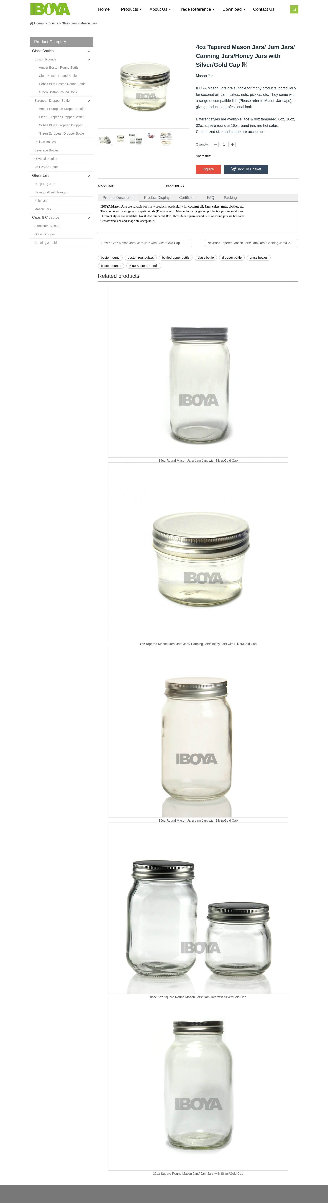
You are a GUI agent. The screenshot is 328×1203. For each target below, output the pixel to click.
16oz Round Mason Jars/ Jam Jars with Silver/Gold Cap (198, 820)
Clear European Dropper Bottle (61, 117)
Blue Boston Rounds (144, 266)
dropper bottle (232, 257)
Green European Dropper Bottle (61, 133)
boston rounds (111, 266)
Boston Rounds (45, 59)
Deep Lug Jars (44, 184)
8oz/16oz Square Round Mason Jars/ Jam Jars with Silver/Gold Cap (198, 997)
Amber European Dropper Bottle (62, 109)
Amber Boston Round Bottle (59, 67)
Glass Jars (69, 23)
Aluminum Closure (47, 226)
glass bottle (206, 257)
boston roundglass (141, 257)
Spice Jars (41, 201)
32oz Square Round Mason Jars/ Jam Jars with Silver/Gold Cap (198, 1173)
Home (38, 23)
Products (51, 23)
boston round (110, 257)
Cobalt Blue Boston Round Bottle (62, 84)
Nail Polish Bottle (46, 167)
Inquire (208, 169)
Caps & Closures (45, 217)
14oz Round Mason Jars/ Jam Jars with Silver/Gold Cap (198, 460)
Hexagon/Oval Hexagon (51, 192)
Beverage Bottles (46, 150)
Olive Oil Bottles (45, 159)
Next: (253, 243)
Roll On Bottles (45, 142)
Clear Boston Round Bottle (58, 76)
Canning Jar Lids (46, 243)
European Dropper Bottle (52, 100)
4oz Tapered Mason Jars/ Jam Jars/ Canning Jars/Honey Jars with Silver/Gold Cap (198, 644)
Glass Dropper (44, 234)
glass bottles (259, 257)
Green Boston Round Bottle (58, 92)
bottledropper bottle (176, 257)
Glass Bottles (43, 51)
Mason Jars (88, 23)
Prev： (140, 243)
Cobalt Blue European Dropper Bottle (65, 125)
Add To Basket (249, 169)
